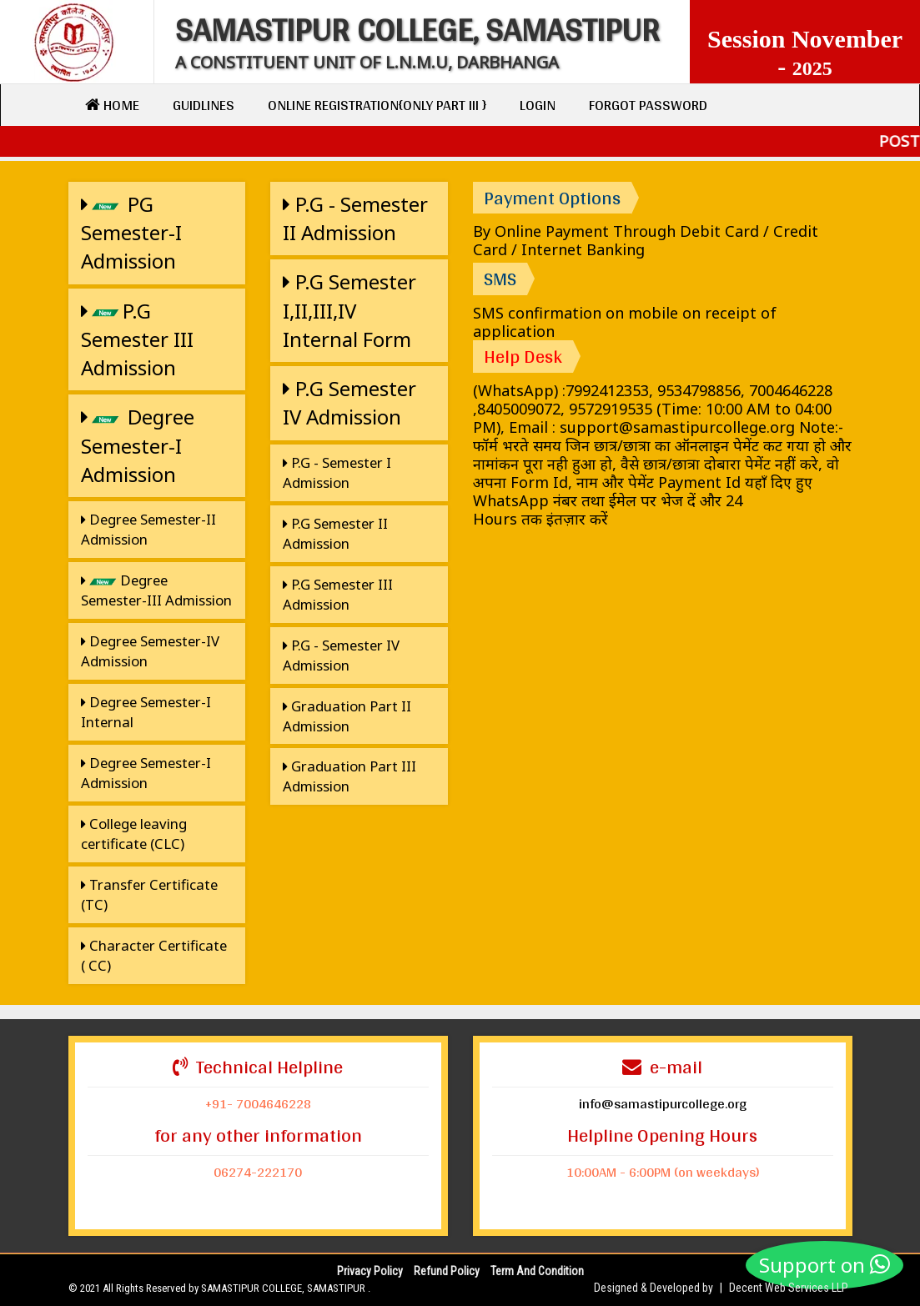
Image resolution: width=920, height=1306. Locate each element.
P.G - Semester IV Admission (341, 655)
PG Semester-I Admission (131, 232)
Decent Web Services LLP (788, 1287)
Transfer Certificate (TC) (149, 894)
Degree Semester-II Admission (148, 529)
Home (112, 104)
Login (538, 104)
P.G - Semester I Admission (337, 472)
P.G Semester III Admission (137, 339)
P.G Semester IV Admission (349, 402)
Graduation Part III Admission (349, 776)
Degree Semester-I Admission (138, 445)
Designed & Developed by (653, 1287)
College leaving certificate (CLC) (134, 833)
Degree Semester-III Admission (156, 590)
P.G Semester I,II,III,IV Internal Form (349, 310)
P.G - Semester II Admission (355, 218)
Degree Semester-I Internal (146, 711)
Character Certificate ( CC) (154, 955)
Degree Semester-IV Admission (150, 651)
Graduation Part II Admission (347, 716)
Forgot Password (648, 104)
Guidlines (203, 104)
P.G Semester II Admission (335, 533)
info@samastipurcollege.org (663, 1103)
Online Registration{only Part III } (377, 104)
